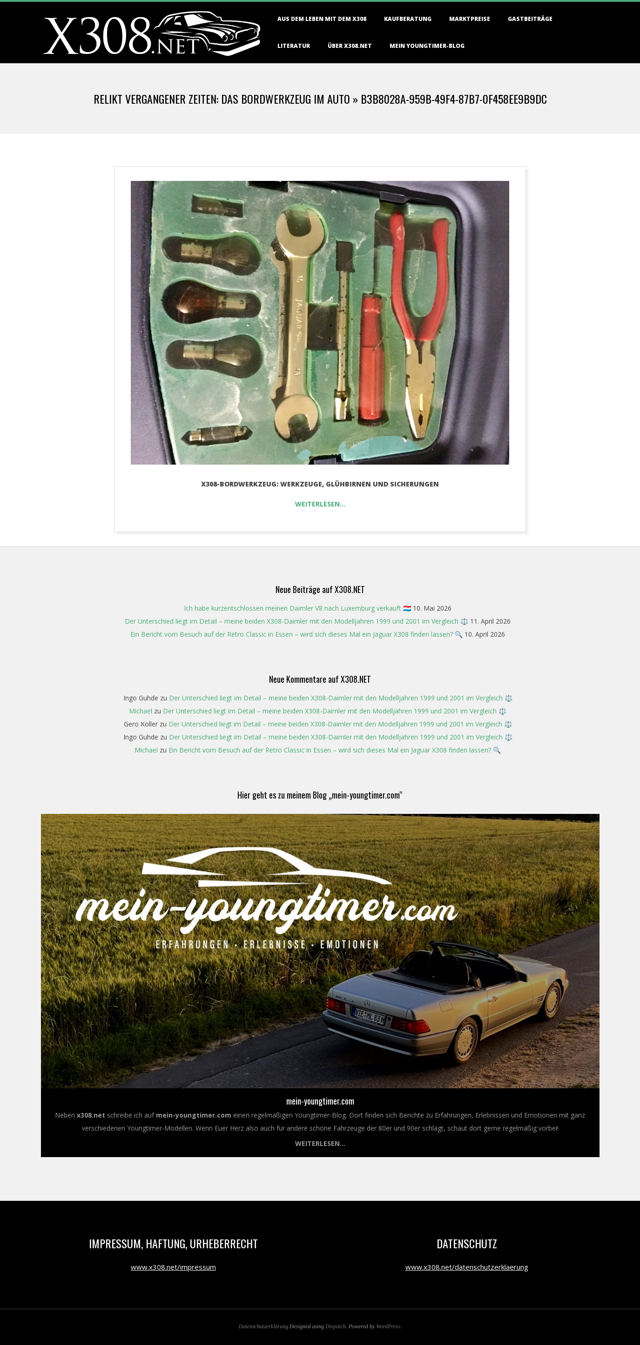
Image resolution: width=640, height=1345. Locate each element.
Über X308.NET (350, 46)
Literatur (293, 46)
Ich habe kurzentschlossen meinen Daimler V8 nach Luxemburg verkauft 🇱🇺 (297, 608)
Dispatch (335, 1326)
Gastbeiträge (530, 19)
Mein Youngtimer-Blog (427, 46)
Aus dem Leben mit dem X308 (321, 19)
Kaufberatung (407, 19)
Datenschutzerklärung (264, 1326)
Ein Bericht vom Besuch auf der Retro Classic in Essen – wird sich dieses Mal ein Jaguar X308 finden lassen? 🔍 (296, 634)
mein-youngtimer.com (320, 1101)
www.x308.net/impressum (173, 1267)
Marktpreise (469, 19)
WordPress (388, 1326)
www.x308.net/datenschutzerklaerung (466, 1267)
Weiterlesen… (320, 503)
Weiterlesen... (320, 1143)
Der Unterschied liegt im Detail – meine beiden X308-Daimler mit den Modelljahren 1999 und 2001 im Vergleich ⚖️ (296, 621)
